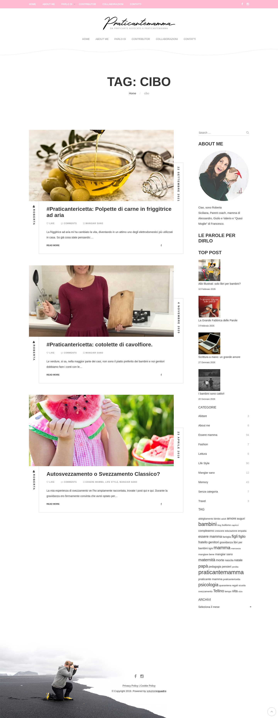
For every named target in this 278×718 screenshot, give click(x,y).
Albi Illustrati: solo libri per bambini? (219, 283)
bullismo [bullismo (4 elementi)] (226, 525)
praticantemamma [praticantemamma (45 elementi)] (221, 572)
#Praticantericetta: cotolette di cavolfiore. (100, 345)
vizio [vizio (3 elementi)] (240, 591)
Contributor (87, 4)
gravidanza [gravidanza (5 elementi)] (226, 542)
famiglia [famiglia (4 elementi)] (227, 537)
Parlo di (66, 4)
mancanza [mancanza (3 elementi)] (236, 548)
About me (204, 425)
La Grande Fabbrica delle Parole (217, 320)
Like (51, 223)
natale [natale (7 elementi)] (238, 560)
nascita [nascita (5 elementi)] (229, 560)
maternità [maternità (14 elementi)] (206, 560)
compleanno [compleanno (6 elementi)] (206, 530)
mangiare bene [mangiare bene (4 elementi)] (206, 554)
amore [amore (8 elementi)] (231, 518)
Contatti (135, 4)
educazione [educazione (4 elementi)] (231, 531)
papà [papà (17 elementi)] (203, 566)
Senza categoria (208, 491)
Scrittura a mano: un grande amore (219, 357)
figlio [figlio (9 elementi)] (241, 536)
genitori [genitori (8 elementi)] (213, 542)
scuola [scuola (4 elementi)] (242, 585)
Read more (53, 245)
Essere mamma (95, 482)
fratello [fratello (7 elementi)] (203, 542)
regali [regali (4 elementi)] (235, 585)
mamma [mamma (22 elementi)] (222, 547)
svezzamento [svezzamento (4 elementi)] (205, 591)
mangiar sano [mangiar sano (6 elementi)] (224, 554)
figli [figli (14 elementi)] (235, 536)
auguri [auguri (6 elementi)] (241, 518)
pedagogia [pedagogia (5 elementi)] (215, 566)
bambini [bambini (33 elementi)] (207, 524)
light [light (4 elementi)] (210, 548)
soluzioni (156, 691)
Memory (203, 482)
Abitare (202, 416)
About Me (48, 4)
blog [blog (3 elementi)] (219, 525)
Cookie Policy (147, 685)
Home (32, 4)
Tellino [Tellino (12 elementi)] (218, 591)
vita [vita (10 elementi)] (235, 591)
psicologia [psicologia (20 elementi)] (208, 584)
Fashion (203, 444)
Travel (202, 501)
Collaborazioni (112, 4)
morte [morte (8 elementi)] (220, 560)
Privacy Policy (130, 685)
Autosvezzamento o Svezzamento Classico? (103, 474)
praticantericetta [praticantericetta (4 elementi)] (231, 579)
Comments (69, 223)
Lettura (202, 453)
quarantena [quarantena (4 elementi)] (225, 585)
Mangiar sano (94, 223)
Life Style (111, 482)
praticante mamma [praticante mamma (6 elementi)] (210, 579)
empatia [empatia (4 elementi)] (242, 531)
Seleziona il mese (209, 606)
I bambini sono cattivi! (211, 393)
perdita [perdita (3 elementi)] (235, 567)
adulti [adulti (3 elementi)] (223, 519)
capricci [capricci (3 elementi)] (235, 525)
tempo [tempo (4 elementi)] (228, 591)
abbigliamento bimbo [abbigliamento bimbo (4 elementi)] (209, 518)
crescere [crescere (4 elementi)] (219, 531)
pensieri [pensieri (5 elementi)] (226, 566)
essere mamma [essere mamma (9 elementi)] (210, 536)
